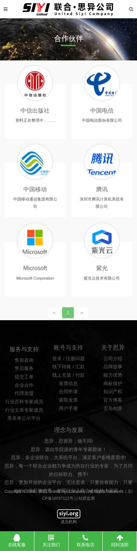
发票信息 (68, 399)
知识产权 (112, 407)
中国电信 (102, 113)
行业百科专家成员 (24, 419)
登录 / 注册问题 (68, 374)
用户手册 (68, 423)
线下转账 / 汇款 (68, 382)
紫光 (102, 271)
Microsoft (35, 271)
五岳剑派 (112, 423)
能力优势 (112, 390)
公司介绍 (112, 374)
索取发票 (68, 415)
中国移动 (35, 192)
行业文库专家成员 (24, 427)
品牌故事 (112, 382)
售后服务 (24, 386)
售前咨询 (24, 378)
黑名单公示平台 (24, 436)
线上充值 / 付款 (68, 390)
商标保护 (112, 399)
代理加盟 (24, 411)
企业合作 (24, 403)
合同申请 (68, 407)
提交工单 (24, 394)
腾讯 (102, 192)
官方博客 (112, 415)
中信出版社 (35, 113)
